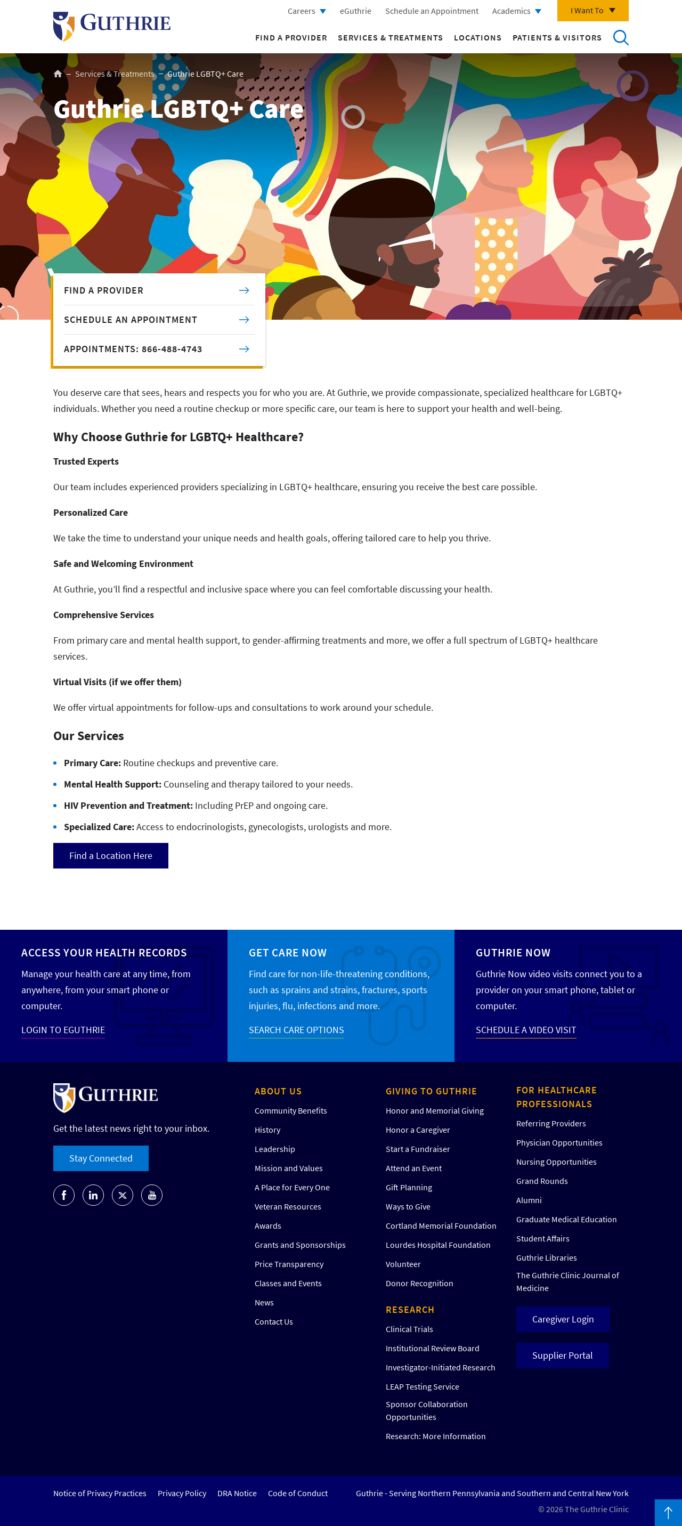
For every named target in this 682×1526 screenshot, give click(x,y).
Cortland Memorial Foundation (441, 1225)
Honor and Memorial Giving (435, 1110)
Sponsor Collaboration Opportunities (427, 1410)
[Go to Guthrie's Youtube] (152, 1195)
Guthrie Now (513, 952)
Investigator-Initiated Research (441, 1367)
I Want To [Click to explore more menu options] (587, 10)
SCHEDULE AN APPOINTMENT (131, 319)
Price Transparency (289, 1264)
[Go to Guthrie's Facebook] (64, 1195)
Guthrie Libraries (546, 1257)
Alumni (529, 1200)
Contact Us (274, 1321)
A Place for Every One (292, 1187)
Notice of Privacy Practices (100, 1493)
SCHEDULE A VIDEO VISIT (526, 1030)
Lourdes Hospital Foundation (438, 1244)
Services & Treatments (390, 37)
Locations (478, 37)
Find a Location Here (110, 855)
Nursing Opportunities (556, 1161)
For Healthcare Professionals (556, 1097)
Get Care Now (288, 952)
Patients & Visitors (557, 37)
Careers (301, 10)
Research (410, 1309)
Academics (511, 10)
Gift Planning (409, 1187)
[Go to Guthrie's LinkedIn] (93, 1195)
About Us (278, 1091)
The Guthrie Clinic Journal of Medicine (567, 1281)
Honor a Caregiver (418, 1129)
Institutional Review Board (433, 1348)
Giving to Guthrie (431, 1091)
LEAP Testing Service (422, 1386)
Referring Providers (551, 1123)
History (267, 1129)
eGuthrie (355, 10)
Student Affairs (543, 1238)
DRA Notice (237, 1493)
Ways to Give (408, 1206)
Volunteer (403, 1264)
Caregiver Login (563, 1319)
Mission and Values (289, 1168)
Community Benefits (291, 1110)
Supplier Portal (562, 1355)
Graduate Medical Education (566, 1219)
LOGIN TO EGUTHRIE (63, 1030)
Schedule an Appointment (431, 10)
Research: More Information (436, 1436)
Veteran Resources (288, 1206)
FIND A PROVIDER (104, 290)
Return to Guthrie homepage (111, 27)
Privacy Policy (182, 1493)
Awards (268, 1225)
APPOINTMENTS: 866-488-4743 (133, 349)
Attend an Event (414, 1168)
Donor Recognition (419, 1283)
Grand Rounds (542, 1180)
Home (57, 73)
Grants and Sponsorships (300, 1244)
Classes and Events (288, 1283)
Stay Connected (101, 1158)
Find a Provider (291, 37)
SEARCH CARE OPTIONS (296, 1030)
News (264, 1302)
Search (621, 37)
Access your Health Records (104, 952)
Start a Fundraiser (418, 1148)
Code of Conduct (298, 1493)
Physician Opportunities (559, 1142)
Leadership (275, 1148)
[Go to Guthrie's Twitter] (122, 1195)
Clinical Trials (409, 1329)
